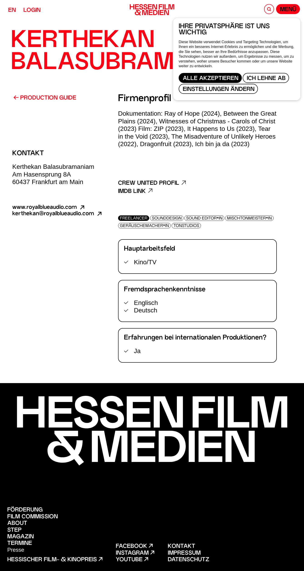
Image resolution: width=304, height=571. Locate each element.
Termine (19, 543)
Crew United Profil (152, 183)
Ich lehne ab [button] (266, 79)
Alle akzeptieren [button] (210, 79)
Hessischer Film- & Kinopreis (54, 560)
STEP (14, 530)
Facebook (134, 546)
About (17, 523)
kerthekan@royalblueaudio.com (57, 214)
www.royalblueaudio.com (48, 207)
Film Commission (32, 517)
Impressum (184, 553)
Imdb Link (135, 191)
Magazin (20, 537)
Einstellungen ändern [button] (219, 89)
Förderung (25, 510)
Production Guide (44, 98)
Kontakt (181, 546)
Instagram (135, 553)
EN (12, 10)
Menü (288, 10)
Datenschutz (188, 560)
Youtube (132, 560)
